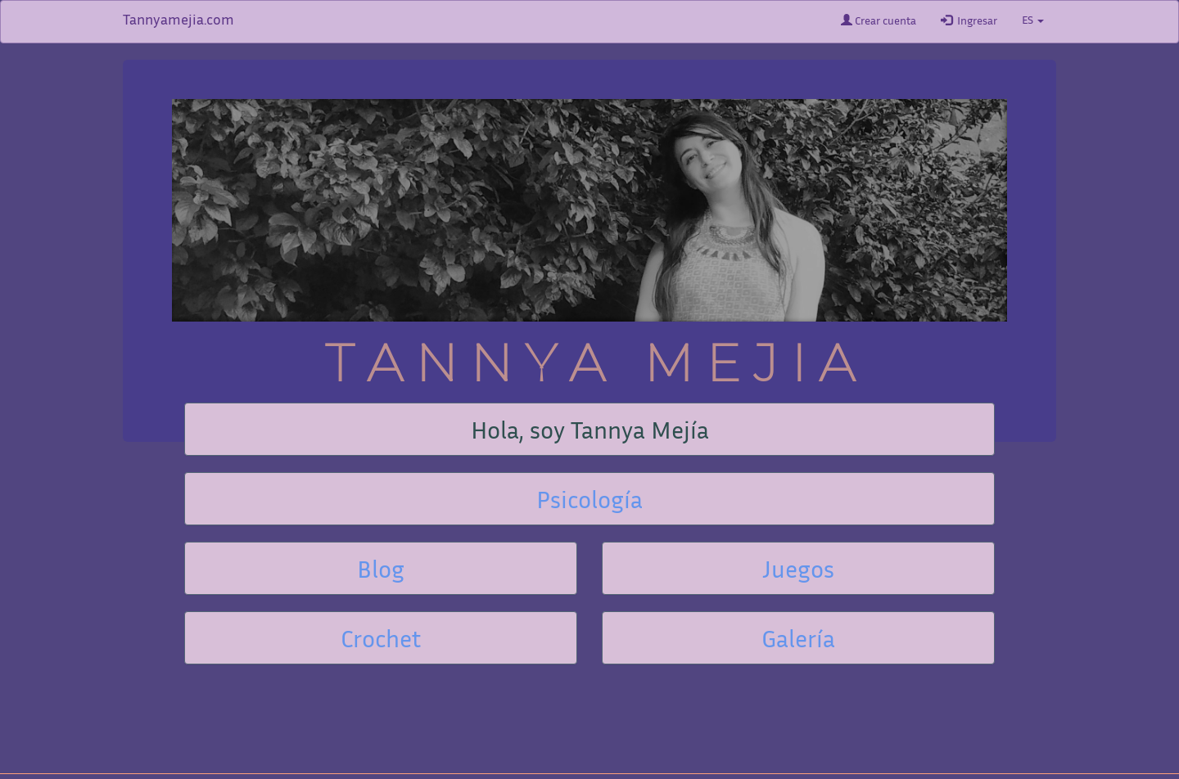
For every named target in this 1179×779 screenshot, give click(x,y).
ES (1033, 21)
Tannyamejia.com (178, 21)
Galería (798, 641)
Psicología (589, 502)
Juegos (798, 572)
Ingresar (969, 20)
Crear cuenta (878, 20)
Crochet (381, 641)
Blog (380, 572)
